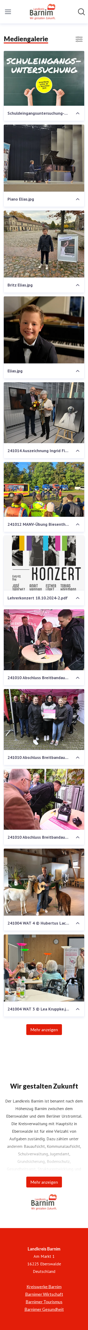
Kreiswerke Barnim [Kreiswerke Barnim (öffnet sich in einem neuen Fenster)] (44, 1286)
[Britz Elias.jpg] (44, 244)
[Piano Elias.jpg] (44, 158)
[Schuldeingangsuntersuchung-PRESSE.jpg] (44, 78)
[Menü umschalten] (8, 12)
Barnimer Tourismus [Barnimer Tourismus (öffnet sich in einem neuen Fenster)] (44, 1301)
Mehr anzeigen (44, 1029)
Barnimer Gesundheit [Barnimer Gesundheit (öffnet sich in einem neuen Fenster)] (44, 1309)
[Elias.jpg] (44, 329)
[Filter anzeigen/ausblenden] (79, 39)
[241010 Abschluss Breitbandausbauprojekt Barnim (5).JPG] (44, 719)
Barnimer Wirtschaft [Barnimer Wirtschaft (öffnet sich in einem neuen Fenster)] (44, 1294)
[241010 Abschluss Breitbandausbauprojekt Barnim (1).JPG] (44, 639)
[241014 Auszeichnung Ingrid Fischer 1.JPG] (44, 412)
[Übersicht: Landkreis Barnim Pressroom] (42, 12)
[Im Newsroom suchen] (81, 12)
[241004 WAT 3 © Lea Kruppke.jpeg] (44, 968)
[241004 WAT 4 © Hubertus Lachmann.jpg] (44, 882)
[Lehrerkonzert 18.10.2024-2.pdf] (44, 563)
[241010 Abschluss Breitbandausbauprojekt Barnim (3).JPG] (44, 799)
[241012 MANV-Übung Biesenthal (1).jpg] (44, 489)
